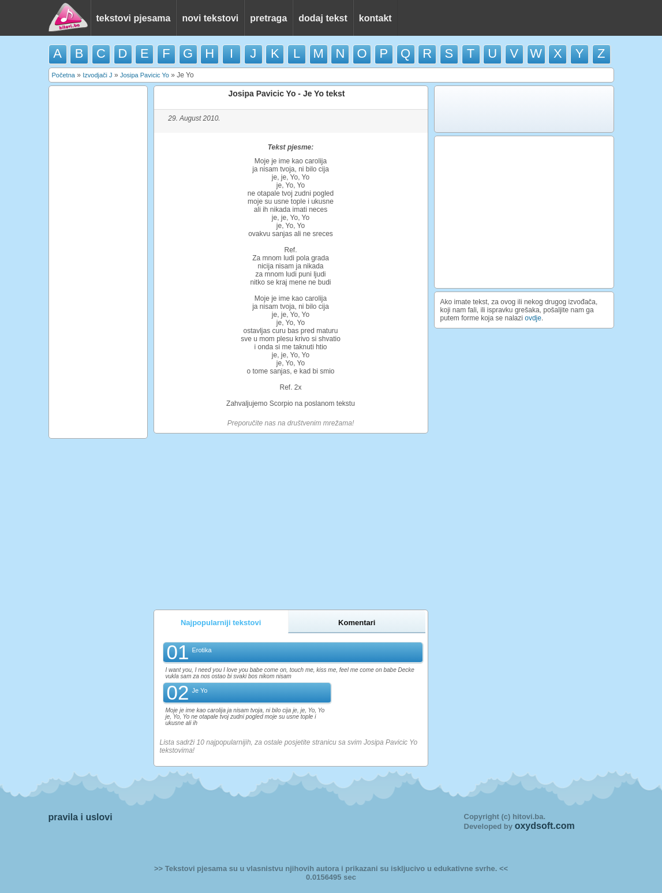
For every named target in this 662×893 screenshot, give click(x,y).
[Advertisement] (98, 262)
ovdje (533, 318)
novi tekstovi (210, 18)
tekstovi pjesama (133, 18)
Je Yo (199, 690)
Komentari (356, 622)
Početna (63, 75)
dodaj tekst (322, 18)
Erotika (201, 650)
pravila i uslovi (80, 817)
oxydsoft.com (545, 826)
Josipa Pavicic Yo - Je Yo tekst (286, 93)
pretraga (268, 18)
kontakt (375, 18)
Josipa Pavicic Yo (144, 75)
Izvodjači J (97, 75)
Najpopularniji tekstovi (221, 622)
